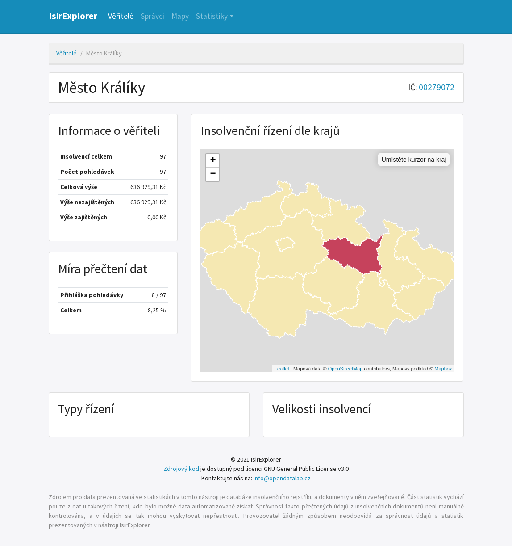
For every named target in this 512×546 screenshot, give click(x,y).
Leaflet (282, 368)
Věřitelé (120, 16)
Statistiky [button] (212, 16)
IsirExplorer (73, 16)
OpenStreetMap (345, 368)
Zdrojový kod (181, 469)
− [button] (213, 174)
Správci (152, 16)
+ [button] (213, 161)
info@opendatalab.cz (282, 478)
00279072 (436, 87)
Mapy (180, 16)
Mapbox (443, 368)
